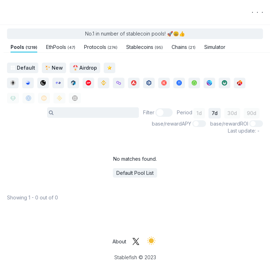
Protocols (100, 47)
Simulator (214, 47)
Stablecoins (144, 47)
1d (199, 113)
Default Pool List (135, 173)
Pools (24, 47)
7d (215, 113)
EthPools (60, 47)
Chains (183, 47)
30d (232, 113)
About (119, 241)
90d (251, 113)
